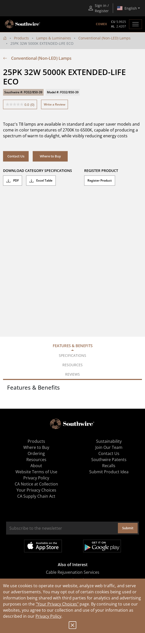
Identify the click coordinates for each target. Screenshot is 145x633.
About (36, 465)
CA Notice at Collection (36, 484)
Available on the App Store (43, 546)
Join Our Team (108, 447)
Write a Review (54, 104)
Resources (36, 459)
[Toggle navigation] (135, 24)
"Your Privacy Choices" (57, 604)
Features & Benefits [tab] (73, 345)
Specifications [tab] (72, 355)
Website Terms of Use (36, 472)
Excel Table (40, 180)
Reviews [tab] (72, 374)
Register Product (99, 180)
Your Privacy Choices (36, 490)
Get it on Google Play (102, 546)
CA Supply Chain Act (36, 496)
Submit (127, 528)
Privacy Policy (48, 616)
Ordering (36, 453)
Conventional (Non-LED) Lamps (104, 38)
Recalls (108, 465)
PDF (12, 180)
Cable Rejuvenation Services (72, 572)
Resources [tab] (72, 364)
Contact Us (15, 156)
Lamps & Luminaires (53, 38)
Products (21, 38)
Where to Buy (50, 156)
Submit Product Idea (109, 472)
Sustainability (109, 441)
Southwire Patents (108, 459)
